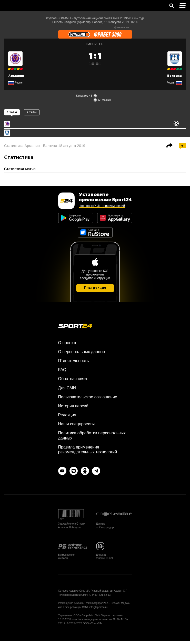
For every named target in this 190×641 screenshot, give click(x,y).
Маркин (106, 99)
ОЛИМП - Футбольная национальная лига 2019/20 (95, 18)
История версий (73, 406)
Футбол (51, 18)
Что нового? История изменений (102, 206)
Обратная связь (73, 379)
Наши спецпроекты (76, 424)
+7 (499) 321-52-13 (99, 594)
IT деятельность (73, 361)
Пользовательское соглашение (87, 397)
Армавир (16, 75)
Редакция (67, 415)
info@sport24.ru (98, 607)
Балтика (174, 75)
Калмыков (82, 95)
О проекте (67, 343)
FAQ (62, 370)
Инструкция (95, 288)
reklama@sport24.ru (97, 603)
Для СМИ (67, 388)
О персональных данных (81, 352)
